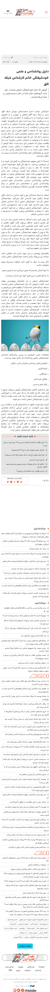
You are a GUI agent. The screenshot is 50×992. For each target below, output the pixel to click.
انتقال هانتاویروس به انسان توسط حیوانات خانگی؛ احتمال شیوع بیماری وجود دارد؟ (27, 789)
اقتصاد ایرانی (43, 932)
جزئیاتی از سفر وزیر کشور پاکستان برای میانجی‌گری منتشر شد (24, 754)
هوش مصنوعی (23, 924)
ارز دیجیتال (23, 932)
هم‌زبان (20, 966)
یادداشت (38, 970)
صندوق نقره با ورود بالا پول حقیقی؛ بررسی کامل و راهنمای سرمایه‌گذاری (27, 898)
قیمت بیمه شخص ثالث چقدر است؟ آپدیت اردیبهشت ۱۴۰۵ (25, 881)
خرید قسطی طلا (42, 928)
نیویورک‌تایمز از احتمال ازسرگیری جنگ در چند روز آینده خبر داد (24, 615)
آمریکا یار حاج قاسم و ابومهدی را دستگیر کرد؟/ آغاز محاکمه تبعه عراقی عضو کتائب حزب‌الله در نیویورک (25, 535)
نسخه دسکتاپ (25, 946)
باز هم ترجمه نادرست (36, 459)
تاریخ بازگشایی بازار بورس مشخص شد (32, 774)
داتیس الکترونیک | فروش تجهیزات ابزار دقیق (34, 919)
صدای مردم (9, 966)
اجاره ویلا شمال (12, 919)
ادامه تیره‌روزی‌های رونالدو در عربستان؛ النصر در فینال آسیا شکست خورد (27, 736)
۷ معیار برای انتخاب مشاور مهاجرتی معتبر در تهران (28, 869)
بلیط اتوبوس (18, 937)
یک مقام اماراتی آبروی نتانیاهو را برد (33, 635)
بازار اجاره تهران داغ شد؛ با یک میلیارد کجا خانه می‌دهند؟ (24, 454)
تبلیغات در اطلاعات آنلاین (37, 864)
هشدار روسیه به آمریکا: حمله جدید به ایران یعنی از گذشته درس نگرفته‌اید (25, 555)
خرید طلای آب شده (11, 928)
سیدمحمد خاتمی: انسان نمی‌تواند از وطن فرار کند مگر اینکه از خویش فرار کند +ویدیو (26, 595)
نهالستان (22, 928)
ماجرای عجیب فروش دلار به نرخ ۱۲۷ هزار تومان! (28, 450)
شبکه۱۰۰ (42, 966)
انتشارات (27, 970)
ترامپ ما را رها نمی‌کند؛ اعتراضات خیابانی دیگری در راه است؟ (24, 573)
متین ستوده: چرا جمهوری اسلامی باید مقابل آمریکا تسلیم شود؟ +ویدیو (27, 649)
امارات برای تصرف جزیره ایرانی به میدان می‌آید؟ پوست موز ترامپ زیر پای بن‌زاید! (27, 580)
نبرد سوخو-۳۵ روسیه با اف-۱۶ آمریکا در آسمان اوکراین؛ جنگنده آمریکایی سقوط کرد (25, 841)
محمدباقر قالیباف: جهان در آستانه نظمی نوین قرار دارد (26, 741)
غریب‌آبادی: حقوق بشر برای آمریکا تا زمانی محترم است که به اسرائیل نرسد (26, 768)
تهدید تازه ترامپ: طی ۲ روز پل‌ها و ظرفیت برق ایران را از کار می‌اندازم (27, 630)
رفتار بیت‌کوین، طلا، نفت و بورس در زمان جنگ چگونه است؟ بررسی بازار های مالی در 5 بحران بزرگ (26, 905)
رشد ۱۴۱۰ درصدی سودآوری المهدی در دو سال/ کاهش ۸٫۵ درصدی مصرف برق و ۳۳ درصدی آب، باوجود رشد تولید (27, 913)
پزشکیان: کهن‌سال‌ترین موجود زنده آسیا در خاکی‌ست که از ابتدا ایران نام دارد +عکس (25, 821)
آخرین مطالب (39, 676)
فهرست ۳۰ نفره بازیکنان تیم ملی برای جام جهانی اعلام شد (25, 807)
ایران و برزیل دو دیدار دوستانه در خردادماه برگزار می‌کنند (26, 834)
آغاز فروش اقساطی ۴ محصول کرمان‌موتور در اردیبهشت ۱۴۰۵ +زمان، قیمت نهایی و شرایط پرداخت (26, 875)
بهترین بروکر (33, 932)
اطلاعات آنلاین (25, 12)
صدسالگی (31, 966)
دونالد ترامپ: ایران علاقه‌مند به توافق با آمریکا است (28, 802)
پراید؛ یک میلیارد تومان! (37, 548)
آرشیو (18, 970)
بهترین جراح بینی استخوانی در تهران (36, 937)
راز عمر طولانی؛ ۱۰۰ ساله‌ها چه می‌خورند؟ (30, 471)
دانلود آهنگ (31, 928)
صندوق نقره (44, 924)
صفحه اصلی (43, 57)
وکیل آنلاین (33, 924)
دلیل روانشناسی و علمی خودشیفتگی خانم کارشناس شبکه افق (26, 78)
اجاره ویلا (13, 924)
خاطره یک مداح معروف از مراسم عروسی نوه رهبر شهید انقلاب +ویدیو (26, 465)
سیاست (35, 57)
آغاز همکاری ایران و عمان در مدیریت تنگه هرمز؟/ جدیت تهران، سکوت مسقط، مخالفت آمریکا (26, 669)
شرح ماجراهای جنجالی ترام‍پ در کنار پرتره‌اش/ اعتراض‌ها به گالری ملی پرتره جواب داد (26, 713)
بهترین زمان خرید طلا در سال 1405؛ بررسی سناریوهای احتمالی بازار (25, 859)
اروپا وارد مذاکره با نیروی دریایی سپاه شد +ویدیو (29, 568)
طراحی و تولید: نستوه (25, 986)
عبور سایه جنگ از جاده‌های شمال (34, 892)
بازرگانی (41, 853)
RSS (10, 970)
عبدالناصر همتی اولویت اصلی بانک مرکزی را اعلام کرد (27, 847)
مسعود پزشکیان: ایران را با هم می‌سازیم (32, 662)
